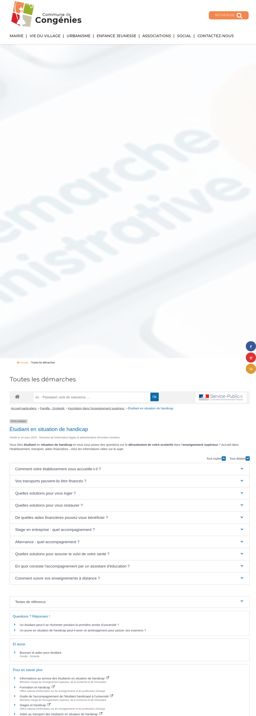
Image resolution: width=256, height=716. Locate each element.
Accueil (22, 362)
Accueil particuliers (24, 408)
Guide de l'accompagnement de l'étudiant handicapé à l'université (66, 696)
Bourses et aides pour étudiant (40, 652)
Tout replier (216, 458)
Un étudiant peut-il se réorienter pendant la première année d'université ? (69, 625)
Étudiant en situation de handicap (150, 408)
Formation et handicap (37, 687)
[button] (129, 469)
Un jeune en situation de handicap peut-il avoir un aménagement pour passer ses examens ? (83, 630)
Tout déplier (240, 458)
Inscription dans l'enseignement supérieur (96, 408)
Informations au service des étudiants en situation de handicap (64, 678)
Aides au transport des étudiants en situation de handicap (61, 714)
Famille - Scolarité (52, 408)
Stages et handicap (35, 705)
